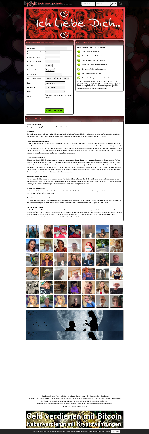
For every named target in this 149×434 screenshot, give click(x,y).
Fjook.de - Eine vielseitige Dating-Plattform (108, 398)
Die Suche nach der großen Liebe (97, 401)
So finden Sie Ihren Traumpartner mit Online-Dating (43, 398)
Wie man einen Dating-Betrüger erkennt (74, 406)
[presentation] (56, 103)
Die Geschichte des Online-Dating (97, 396)
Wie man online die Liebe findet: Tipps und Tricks (77, 398)
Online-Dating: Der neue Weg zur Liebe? (53, 396)
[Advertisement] (74, 24)
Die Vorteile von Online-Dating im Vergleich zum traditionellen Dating (63, 401)
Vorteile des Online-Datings (76, 396)
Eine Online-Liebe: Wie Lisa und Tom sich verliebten (95, 403)
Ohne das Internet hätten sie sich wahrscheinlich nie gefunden (56, 403)
